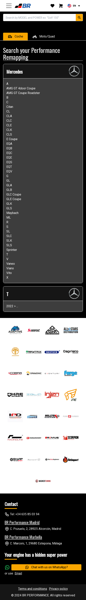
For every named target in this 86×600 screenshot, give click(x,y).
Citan (9, 107)
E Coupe (12, 139)
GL (8, 180)
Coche (15, 36)
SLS (9, 245)
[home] (23, 5)
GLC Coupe (13, 194)
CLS (9, 134)
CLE (9, 125)
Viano (10, 268)
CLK (9, 130)
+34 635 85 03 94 (27, 514)
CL (8, 111)
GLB (9, 190)
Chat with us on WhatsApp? (46, 567)
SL (8, 231)
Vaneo (10, 263)
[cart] (61, 6)
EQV (9, 171)
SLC (9, 236)
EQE (9, 157)
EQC (9, 153)
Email (18, 573)
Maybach (12, 213)
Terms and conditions (32, 589)
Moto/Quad (43, 36)
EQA (9, 144)
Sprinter (11, 250)
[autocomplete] (39, 17)
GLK (9, 204)
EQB (9, 148)
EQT (9, 167)
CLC (9, 120)
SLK (9, 240)
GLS (9, 208)
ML (8, 217)
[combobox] (74, 6)
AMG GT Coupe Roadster (23, 93)
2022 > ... (12, 306)
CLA (9, 116)
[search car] (79, 17)
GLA (9, 185)
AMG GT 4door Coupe (20, 88)
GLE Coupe (13, 199)
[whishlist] (52, 6)
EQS (9, 162)
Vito (9, 273)
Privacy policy (58, 589)
